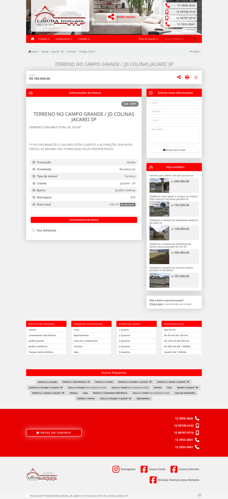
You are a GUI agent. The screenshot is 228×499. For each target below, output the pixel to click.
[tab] (48, 220)
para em (135, 382)
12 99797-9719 (186, 18)
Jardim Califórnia (38, 346)
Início (33, 51)
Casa (76, 329)
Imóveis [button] (42, 38)
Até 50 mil (169, 329)
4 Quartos (124, 346)
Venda (44, 51)
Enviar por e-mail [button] (174, 149)
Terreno (71, 51)
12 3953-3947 (184, 447)
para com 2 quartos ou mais (87, 387)
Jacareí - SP (58, 51)
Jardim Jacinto (36, 340)
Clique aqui (156, 304)
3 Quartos (124, 340)
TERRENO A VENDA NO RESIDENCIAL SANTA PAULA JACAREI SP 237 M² (170, 245)
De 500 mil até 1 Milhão (177, 346)
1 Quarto (124, 329)
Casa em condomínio (86, 340)
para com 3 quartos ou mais (151, 393)
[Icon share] (124, 469)
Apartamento (81, 335)
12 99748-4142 (186, 12)
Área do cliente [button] (147, 38)
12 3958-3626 (186, 5)
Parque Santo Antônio (41, 352)
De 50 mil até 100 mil (176, 335)
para (47, 382)
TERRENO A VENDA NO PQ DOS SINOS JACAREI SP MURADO (171, 269)
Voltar (195, 51)
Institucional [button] (63, 38)
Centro (32, 329)
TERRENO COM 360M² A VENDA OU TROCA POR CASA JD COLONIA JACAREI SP (173, 198)
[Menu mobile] (32, 39)
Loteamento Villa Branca (42, 335)
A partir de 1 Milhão (175, 352)
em (76, 382)
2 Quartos (124, 335)
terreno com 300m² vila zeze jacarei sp (171, 175)
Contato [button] (82, 38)
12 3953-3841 (186, 24)
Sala (76, 352)
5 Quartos (124, 352)
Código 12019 (87, 51)
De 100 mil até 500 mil (176, 340)
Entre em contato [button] (54, 433)
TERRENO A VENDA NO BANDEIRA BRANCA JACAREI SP (173, 221)
